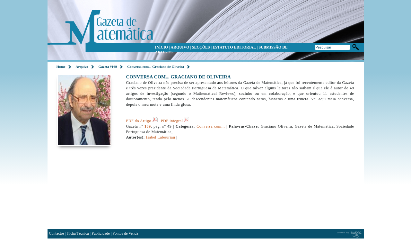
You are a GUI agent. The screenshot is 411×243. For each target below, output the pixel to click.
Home (61, 66)
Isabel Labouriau (160, 137)
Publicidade (101, 233)
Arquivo (82, 66)
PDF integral (175, 121)
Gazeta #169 (108, 66)
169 (147, 126)
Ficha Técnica (78, 233)
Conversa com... (210, 126)
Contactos (57, 233)
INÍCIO (161, 47)
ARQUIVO (180, 47)
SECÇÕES (201, 47)
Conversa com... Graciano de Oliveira (155, 66)
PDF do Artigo (142, 121)
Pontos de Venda (125, 233)
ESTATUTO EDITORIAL (234, 47)
